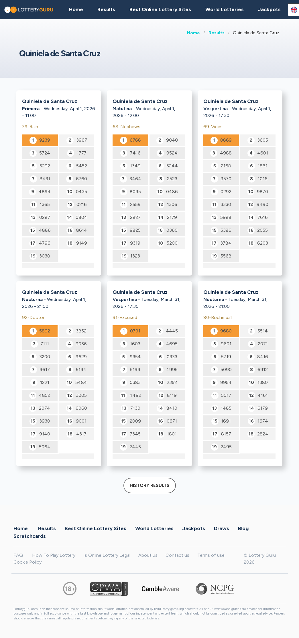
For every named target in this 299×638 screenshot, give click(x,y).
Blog (243, 528)
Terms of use (211, 555)
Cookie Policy (27, 562)
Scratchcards (29, 536)
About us (148, 555)
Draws (221, 528)
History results (150, 485)
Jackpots (269, 9)
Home (193, 32)
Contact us (177, 555)
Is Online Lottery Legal (106, 555)
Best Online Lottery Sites (160, 9)
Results (216, 32)
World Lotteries (224, 9)
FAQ (18, 555)
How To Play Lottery (53, 555)
